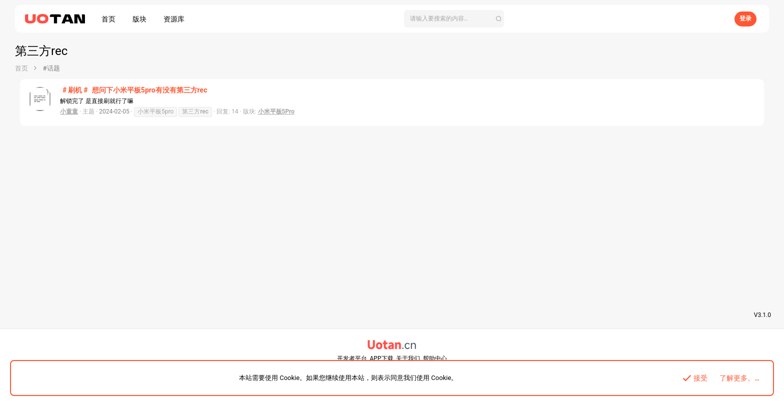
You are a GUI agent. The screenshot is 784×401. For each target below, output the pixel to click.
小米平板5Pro (276, 111)
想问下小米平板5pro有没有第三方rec (133, 90)
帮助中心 (435, 358)
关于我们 (408, 358)
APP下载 (382, 358)
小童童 (69, 111)
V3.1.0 (762, 315)
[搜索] (454, 19)
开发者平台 (352, 358)
